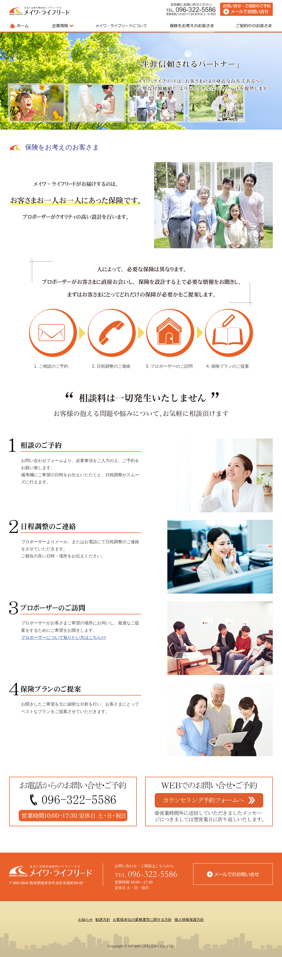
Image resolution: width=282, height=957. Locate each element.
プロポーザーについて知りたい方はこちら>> (63, 637)
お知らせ (85, 919)
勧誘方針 (102, 919)
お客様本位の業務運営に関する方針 (142, 919)
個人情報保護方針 (189, 919)
